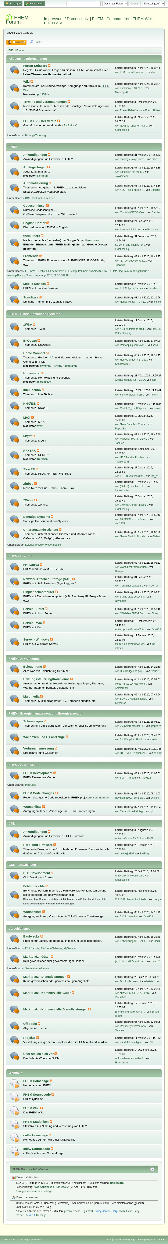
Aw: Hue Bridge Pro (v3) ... (130, 671)
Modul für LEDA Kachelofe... (131, 683)
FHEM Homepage (36, 1081)
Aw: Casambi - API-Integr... (130, 811)
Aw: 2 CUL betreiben (126, 916)
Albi (152, 1042)
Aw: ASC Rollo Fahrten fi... (130, 189)
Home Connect (34, 353)
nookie (153, 739)
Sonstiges (31, 297)
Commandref (117, 19)
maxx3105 (22, 1215)
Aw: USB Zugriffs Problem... (131, 457)
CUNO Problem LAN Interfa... (131, 899)
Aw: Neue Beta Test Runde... (131, 424)
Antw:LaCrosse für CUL (128, 838)
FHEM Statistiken (36, 1121)
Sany (136, 1211)
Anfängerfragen (35, 167)
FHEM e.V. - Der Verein (40, 121)
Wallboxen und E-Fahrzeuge (44, 737)
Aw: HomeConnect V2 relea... (132, 359)
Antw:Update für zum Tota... (130, 629)
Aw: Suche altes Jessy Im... (130, 596)
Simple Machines (32, 1239)
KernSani (43, 175)
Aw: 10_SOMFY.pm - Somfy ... (132, 519)
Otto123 (156, 629)
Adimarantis (70, 365)
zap (154, 379)
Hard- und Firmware (38, 845)
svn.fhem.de (101, 797)
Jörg (115, 1211)
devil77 (156, 961)
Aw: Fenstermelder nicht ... (130, 394)
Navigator (120, 600)
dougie (157, 899)
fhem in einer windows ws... (130, 643)
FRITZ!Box (31, 564)
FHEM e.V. (53, 23)
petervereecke (72, 1211)
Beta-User (153, 229)
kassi (155, 345)
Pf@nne (56, 365)
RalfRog (144, 853)
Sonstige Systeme (37, 516)
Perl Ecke (30, 784)
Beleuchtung (33, 666)
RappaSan (121, 428)
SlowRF (29, 469)
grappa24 (156, 725)
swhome (45, 365)
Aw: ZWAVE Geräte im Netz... (132, 504)
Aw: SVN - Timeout (125, 777)
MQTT (28, 436)
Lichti (129, 1211)
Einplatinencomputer (39, 592)
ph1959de (43, 94)
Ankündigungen (35, 154)
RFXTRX (30, 450)
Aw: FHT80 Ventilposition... (130, 476)
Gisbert (156, 536)
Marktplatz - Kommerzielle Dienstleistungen (55, 1009)
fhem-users (32, 236)
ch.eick (157, 753)
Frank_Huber (152, 110)
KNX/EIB (30, 403)
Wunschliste (32, 806)
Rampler (120, 571)
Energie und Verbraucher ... (130, 1011)
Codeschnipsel (34, 205)
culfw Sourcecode (37, 1149)
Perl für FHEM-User (43, 198)
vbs (153, 72)
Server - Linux (34, 609)
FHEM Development (38, 773)
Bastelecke (31, 936)
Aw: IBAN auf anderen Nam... (131, 125)
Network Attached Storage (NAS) (47, 579)
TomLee (119, 443)
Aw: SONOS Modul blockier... (131, 698)
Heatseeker (121, 1062)
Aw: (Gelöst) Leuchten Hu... (130, 486)
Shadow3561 (122, 363)
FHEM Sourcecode (37, 1094)
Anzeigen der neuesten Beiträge (34, 1191)
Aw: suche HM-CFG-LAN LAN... (133, 993)
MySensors (70, 948)
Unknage (41, 1215)
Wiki (27, 81)
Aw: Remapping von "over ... (131, 345)
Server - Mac (33, 623)
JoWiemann (121, 176)
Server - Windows (36, 639)
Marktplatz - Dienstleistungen (45, 976)
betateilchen (153, 981)
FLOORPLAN (61, 275)
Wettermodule (53, 544)
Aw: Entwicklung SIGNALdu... (132, 941)
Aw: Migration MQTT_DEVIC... (132, 438)
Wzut (40, 426)
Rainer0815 (117, 1182)
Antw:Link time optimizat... (129, 875)
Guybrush (120, 703)
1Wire (28, 324)
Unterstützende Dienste (41, 529)
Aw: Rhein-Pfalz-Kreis (127, 110)
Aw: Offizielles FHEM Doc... (130, 613)
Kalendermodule (34, 544)
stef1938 (120, 523)
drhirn (155, 159)
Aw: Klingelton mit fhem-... (129, 171)
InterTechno (32, 390)
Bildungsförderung (35, 135)
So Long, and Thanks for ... (130, 244)
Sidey (155, 613)
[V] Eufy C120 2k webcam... (130, 961)
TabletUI (44, 271)
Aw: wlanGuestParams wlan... (132, 567)
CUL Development (37, 873)
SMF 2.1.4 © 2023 (12, 1239)
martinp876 (44, 381)
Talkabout (153, 288)
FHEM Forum (17, 20)
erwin (158, 408)
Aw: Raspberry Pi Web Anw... (131, 1026)
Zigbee (28, 483)
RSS (49, 275)
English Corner (34, 223)
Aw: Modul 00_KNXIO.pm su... (132, 408)
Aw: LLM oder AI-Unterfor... (130, 72)
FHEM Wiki (142, 19)
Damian (156, 212)
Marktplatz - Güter (37, 956)
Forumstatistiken (25, 1177)
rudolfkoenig (122, 129)
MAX (27, 417)
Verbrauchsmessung (39, 748)
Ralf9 (150, 838)
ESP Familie (32, 948)
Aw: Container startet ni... (129, 585)
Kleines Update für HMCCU (130, 379)
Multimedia (31, 696)
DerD (157, 941)
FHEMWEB (31, 271)
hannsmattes (122, 490)
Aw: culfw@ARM (124, 853)
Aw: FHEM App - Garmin (129, 288)
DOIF (28, 198)
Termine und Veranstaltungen (45, 101)
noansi (154, 394)
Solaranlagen (33, 721)
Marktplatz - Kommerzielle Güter (47, 993)
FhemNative (57, 271)
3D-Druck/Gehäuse (51, 948)
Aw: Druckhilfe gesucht (128, 981)
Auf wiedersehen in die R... (130, 1058)
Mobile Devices (35, 284)
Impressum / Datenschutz (66, 19)
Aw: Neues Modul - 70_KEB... (132, 301)
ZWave (28, 500)
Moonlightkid (122, 92)
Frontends (31, 256)
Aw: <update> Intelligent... (129, 1042)
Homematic (32, 373)
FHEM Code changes (39, 793)
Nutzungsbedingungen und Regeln (131, 1239)
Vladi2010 (120, 997)
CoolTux (155, 189)
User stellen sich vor (38, 1054)
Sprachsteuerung (36, 275)
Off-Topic (30, 1023)
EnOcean (30, 340)
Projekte (29, 1037)
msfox (157, 301)
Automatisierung (36, 183)
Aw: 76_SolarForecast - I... (130, 725)
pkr (153, 811)
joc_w (154, 476)
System (154, 797)
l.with (122, 1211)
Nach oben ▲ (158, 1239)
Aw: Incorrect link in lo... (128, 229)
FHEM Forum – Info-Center (30, 1169)
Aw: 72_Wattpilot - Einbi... (129, 739)
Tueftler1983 (122, 461)
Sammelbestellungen (37, 968)
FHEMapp (71, 271)
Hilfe (109, 1239)
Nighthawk (87, 1211)
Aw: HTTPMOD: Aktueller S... (131, 753)
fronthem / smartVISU (90, 271)
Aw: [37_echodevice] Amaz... (131, 260)
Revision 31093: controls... (130, 797)
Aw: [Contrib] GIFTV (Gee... (130, 212)
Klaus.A (155, 671)
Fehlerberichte (34, 886)
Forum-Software (35, 65)
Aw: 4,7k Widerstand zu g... (130, 328)
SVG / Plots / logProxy (116, 271)
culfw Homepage (36, 1135)
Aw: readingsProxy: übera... (130, 159)
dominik (107, 1211)
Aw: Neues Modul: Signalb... (131, 536)
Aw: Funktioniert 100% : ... (130, 88)
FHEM (97, 19)
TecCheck (120, 264)
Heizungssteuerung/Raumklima (46, 679)
